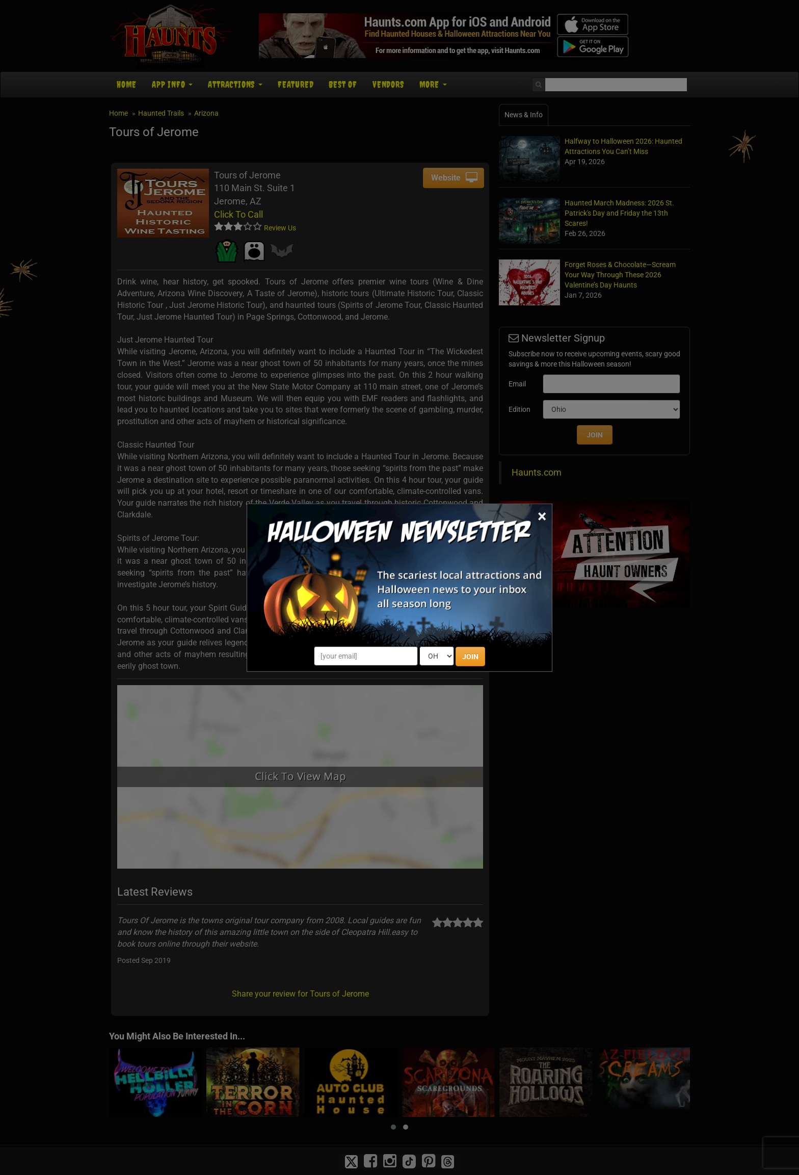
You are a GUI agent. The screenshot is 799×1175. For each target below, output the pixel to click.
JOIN (470, 656)
